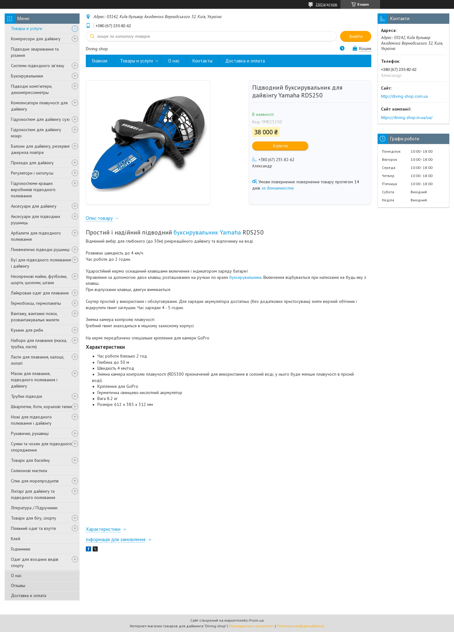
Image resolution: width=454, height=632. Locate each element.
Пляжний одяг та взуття (33, 528)
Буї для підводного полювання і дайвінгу (41, 263)
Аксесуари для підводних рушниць (35, 219)
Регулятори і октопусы (32, 173)
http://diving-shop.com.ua (404, 96)
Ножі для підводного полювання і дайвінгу (31, 420)
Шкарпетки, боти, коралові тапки (41, 406)
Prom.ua (256, 620)
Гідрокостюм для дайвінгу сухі (40, 119)
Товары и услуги (26, 28)
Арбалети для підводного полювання (36, 236)
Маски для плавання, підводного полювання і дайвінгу (34, 380)
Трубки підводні (26, 396)
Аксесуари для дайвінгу (33, 206)
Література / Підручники (34, 508)
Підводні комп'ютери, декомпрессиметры (31, 89)
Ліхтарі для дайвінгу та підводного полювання (33, 494)
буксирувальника (245, 277)
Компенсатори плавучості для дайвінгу (39, 106)
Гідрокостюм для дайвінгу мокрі (36, 133)
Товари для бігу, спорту (33, 518)
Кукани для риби (27, 330)
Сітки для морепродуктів (35, 481)
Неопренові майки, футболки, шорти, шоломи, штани (39, 279)
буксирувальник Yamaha (207, 232)
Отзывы (18, 585)
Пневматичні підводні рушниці (40, 249)
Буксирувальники (27, 76)
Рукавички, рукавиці (30, 433)
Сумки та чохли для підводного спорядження (41, 447)
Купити (280, 146)
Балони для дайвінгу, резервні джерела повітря (40, 149)
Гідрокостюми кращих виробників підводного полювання (33, 189)
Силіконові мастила (29, 470)
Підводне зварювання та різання (35, 52)
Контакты (202, 60)
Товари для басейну (30, 460)
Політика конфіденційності (300, 626)
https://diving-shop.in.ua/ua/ (406, 117)
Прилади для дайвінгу (32, 162)
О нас (16, 575)
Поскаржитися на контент (251, 626)
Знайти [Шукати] (356, 36)
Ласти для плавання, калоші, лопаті (37, 360)
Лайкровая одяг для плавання (40, 293)
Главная (99, 60)
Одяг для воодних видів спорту (34, 562)
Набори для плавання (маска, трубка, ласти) (39, 343)
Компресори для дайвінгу (36, 39)
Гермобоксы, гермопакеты (36, 303)
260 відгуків (326, 4)
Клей (15, 538)
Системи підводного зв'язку (37, 65)
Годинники (20, 549)
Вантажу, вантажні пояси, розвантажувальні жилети (35, 317)
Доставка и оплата (28, 595)
